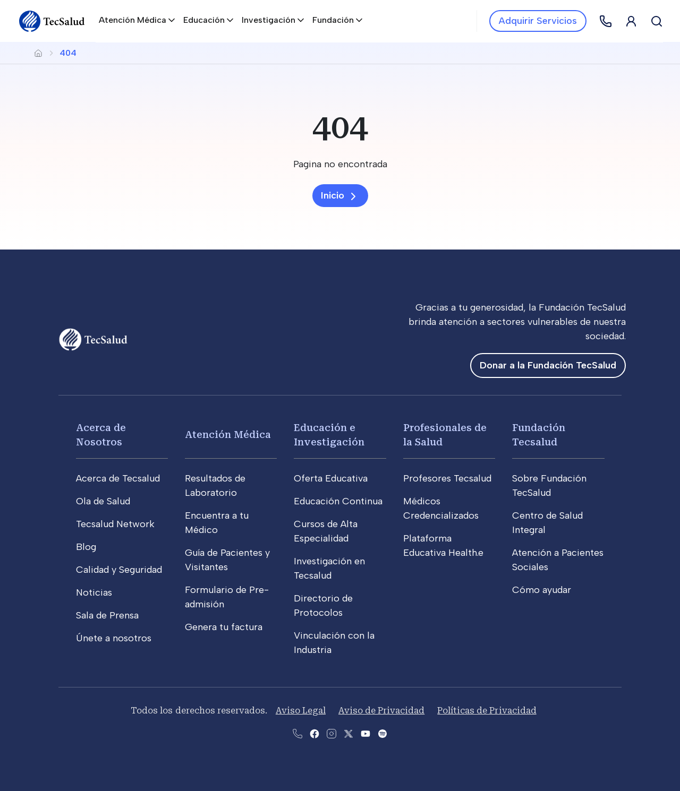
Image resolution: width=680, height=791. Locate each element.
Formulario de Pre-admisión (227, 597)
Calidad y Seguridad (119, 569)
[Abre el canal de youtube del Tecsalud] (365, 733)
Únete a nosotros (113, 638)
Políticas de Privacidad (486, 711)
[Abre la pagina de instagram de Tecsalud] (331, 733)
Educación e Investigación (329, 435)
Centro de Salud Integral (547, 523)
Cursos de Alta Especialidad (326, 531)
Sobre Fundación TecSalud (549, 485)
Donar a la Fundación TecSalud (548, 365)
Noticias (94, 592)
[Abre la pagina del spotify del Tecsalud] (382, 733)
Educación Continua (338, 501)
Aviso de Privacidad (381, 711)
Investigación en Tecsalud (329, 568)
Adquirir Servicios (538, 21)
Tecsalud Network (115, 524)
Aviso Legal (301, 711)
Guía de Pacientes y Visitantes (227, 560)
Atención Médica (228, 434)
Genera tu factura (223, 627)
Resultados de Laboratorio (215, 485)
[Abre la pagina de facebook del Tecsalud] (314, 733)
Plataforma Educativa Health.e (443, 545)
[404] (340, 127)
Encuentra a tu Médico (217, 523)
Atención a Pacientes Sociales (558, 560)
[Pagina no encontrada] (340, 164)
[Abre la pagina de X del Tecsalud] (348, 733)
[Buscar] (656, 21)
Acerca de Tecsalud (118, 478)
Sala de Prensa (107, 615)
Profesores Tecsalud (447, 478)
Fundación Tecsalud (538, 435)
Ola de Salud (103, 501)
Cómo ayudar (541, 590)
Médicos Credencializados (441, 508)
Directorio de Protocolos (323, 605)
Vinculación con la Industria (334, 643)
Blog (86, 547)
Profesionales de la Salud (445, 435)
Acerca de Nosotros (101, 435)
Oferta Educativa (331, 478)
